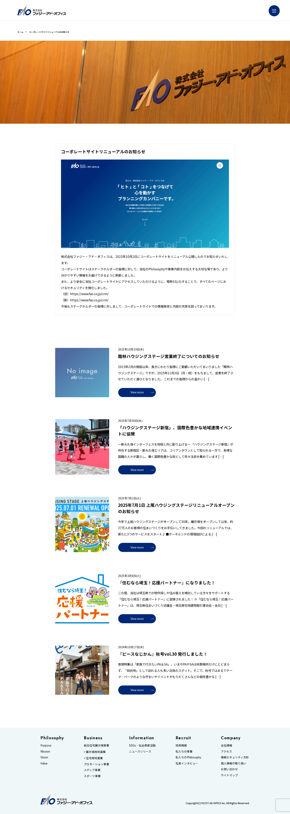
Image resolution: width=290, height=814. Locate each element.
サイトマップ (229, 775)
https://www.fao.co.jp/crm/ (89, 293)
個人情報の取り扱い (233, 763)
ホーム (20, 31)
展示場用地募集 (96, 752)
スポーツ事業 (92, 776)
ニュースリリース (140, 751)
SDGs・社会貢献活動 (142, 745)
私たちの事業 (184, 751)
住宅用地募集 (94, 758)
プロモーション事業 (96, 764)
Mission (45, 751)
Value (44, 763)
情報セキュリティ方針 (235, 757)
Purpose (45, 745)
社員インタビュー (187, 763)
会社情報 (226, 745)
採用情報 (181, 745)
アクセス (226, 751)
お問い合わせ (229, 769)
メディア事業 (92, 770)
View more (137, 392)
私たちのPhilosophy (188, 757)
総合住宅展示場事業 (96, 745)
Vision (44, 757)
